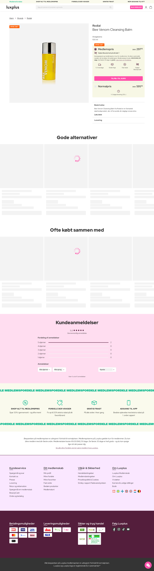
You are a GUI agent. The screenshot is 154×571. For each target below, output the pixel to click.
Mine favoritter (50, 479)
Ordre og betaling (16, 496)
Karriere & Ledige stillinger (123, 483)
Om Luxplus (117, 476)
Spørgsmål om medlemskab (20, 489)
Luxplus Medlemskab (121, 473)
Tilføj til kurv (118, 78)
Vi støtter (116, 479)
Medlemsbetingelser (86, 476)
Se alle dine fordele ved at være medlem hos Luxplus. (77, 448)
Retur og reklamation (18, 486)
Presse (12, 479)
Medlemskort (49, 489)
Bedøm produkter (51, 486)
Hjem (11, 18)
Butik (114, 486)
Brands (20, 18)
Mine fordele (49, 476)
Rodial (29, 18)
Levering (13, 483)
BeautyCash (14, 493)
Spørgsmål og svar (16, 473)
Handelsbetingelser (86, 473)
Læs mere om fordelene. (123, 60)
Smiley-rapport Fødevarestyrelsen (92, 483)
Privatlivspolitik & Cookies (88, 479)
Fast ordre (48, 483)
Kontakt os (13, 476)
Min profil (47, 473)
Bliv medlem (136, 7)
